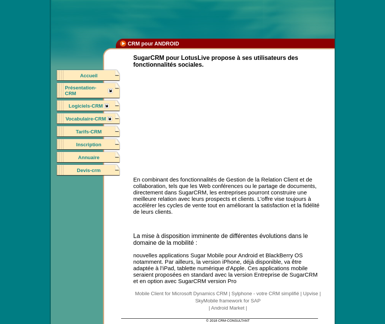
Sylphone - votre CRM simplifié (265, 293)
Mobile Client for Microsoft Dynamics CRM (181, 293)
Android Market (228, 308)
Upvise (310, 293)
